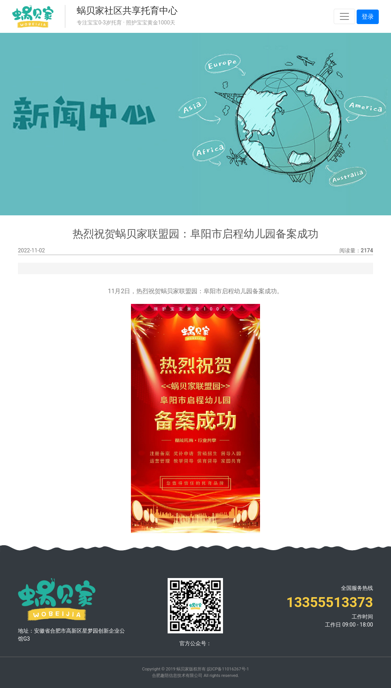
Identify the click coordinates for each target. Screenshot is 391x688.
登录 (368, 16)
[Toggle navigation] (344, 16)
